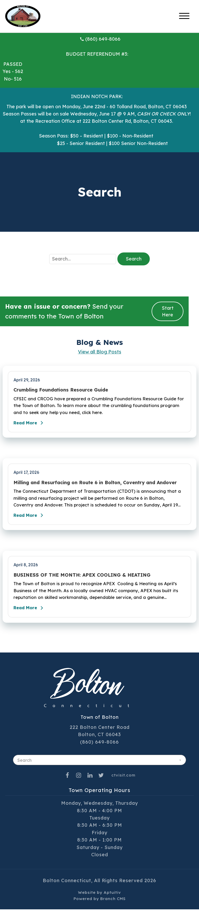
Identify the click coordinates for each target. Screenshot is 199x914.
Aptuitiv (112, 897)
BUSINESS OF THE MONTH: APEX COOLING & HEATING (82, 578)
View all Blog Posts (99, 352)
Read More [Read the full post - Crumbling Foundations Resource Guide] (31, 424)
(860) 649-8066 (100, 39)
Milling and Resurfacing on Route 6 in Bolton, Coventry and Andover (95, 484)
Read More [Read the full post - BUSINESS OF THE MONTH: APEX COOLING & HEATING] (31, 612)
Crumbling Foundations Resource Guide (60, 390)
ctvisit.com (123, 779)
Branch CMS (113, 903)
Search (133, 259)
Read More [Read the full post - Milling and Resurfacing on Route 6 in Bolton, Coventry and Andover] (31, 518)
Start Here (168, 311)
